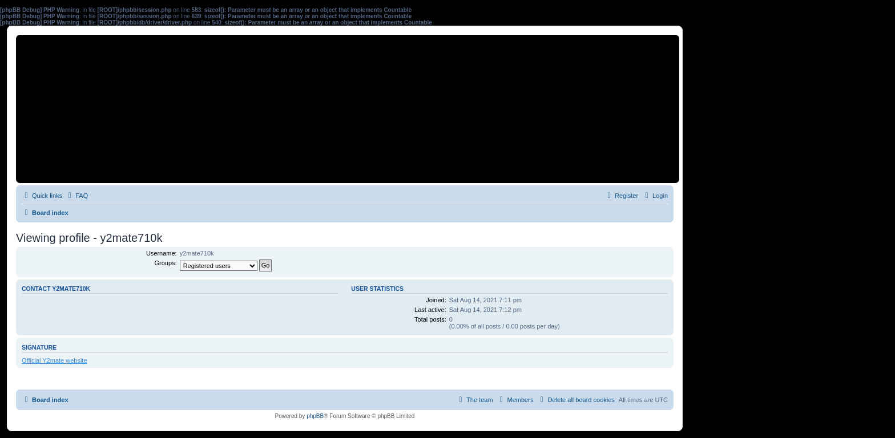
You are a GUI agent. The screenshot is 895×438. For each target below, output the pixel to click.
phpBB (315, 416)
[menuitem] (76, 195)
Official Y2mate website (54, 360)
